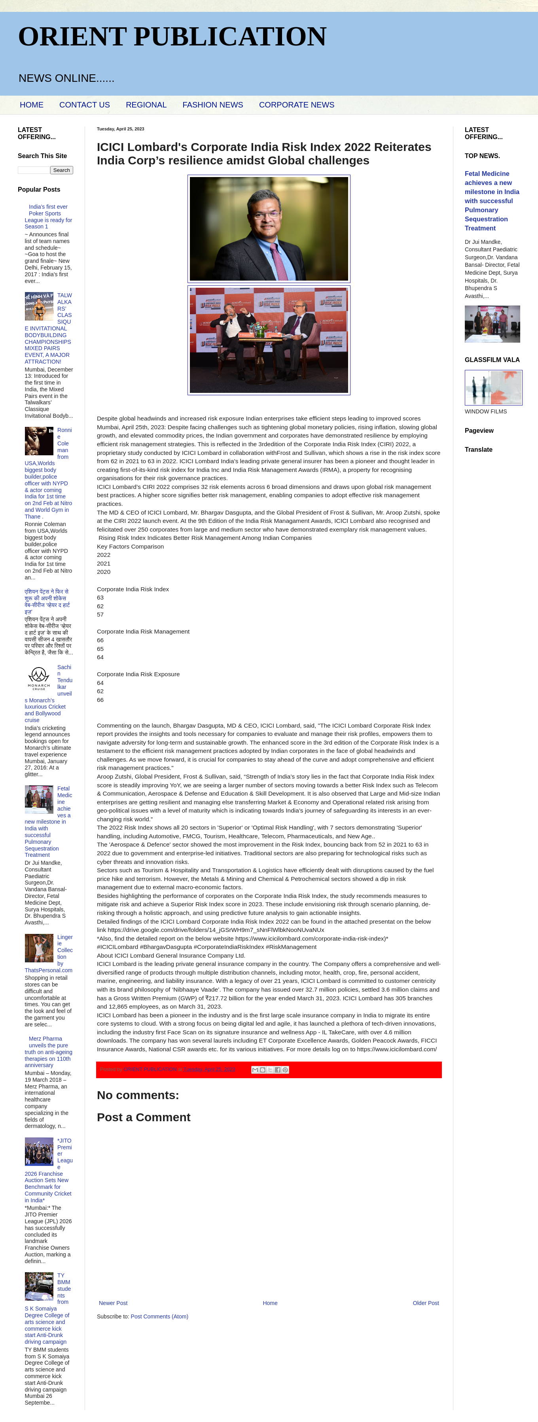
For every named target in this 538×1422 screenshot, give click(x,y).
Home (270, 1303)
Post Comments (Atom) (159, 1316)
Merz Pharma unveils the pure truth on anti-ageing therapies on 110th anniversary (49, 1051)
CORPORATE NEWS (297, 104)
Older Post (426, 1303)
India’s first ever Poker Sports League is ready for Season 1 (48, 217)
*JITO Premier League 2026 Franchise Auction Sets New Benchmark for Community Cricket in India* (49, 1170)
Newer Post (113, 1303)
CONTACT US (84, 104)
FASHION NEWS (213, 104)
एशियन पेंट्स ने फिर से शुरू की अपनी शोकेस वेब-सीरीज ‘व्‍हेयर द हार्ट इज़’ (47, 601)
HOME (32, 104)
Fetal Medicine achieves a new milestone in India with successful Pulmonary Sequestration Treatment (48, 821)
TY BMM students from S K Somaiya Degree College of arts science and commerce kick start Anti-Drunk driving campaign (48, 1308)
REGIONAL (146, 104)
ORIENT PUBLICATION (172, 36)
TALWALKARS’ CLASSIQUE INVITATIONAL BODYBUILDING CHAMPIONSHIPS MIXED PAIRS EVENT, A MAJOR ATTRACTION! (48, 328)
